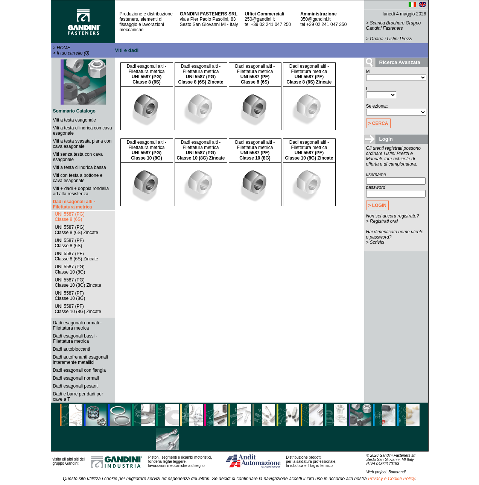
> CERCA (378, 123)
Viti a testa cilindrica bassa (79, 167)
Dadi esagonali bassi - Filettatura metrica (75, 338)
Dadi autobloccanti (71, 349)
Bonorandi (397, 472)
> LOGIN (377, 205)
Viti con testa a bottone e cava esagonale (78, 178)
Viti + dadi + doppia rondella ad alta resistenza (81, 191)
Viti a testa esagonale (74, 120)
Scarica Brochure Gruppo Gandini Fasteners (393, 25)
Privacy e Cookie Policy (391, 478)
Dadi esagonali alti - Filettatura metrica (74, 204)
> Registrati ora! (382, 221)
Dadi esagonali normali (76, 378)
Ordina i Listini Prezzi (391, 38)
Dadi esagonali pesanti (76, 386)
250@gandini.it (260, 19)
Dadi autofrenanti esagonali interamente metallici (80, 359)
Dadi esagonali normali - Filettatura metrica (77, 325)
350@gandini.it (315, 19)
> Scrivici (375, 242)
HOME (63, 47)
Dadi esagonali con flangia (79, 370)
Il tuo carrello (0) (73, 53)
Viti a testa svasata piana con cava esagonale (82, 143)
